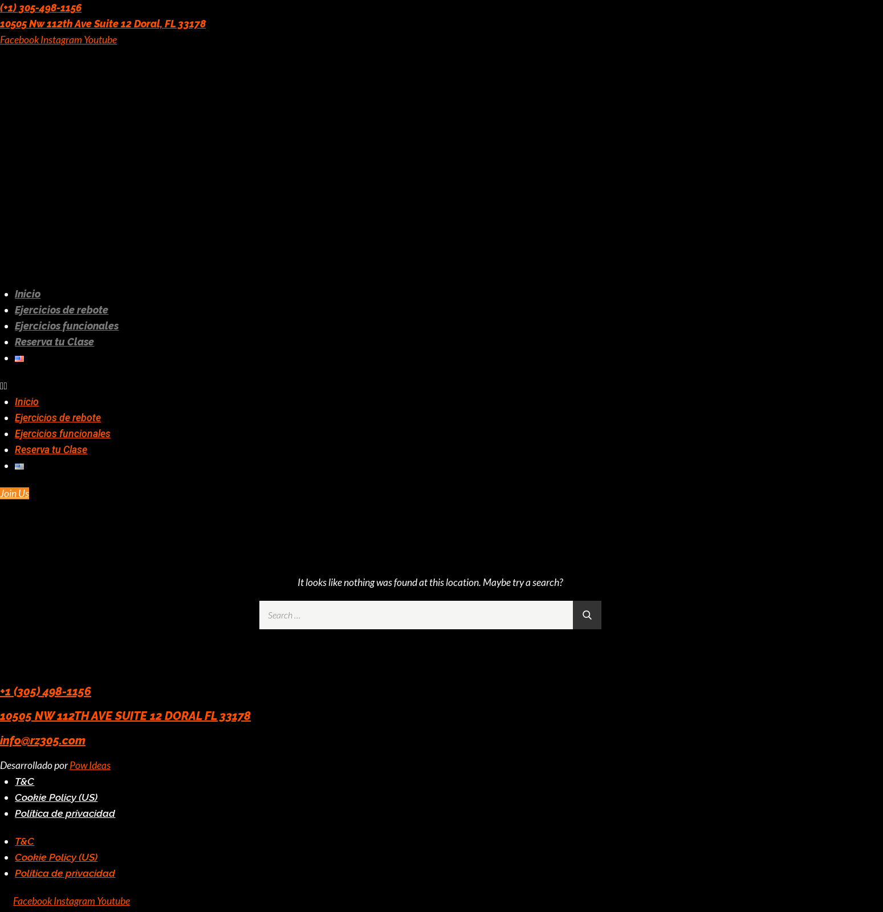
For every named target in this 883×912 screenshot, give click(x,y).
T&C (24, 781)
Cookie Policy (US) (56, 797)
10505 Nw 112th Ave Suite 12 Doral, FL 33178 (103, 24)
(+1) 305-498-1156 (41, 8)
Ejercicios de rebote (61, 310)
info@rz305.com (43, 740)
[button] (325, 386)
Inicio (27, 294)
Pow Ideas (90, 765)
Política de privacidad (65, 813)
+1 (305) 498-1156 (45, 691)
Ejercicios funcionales (67, 326)
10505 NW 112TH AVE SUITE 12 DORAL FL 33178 (125, 716)
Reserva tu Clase (54, 342)
